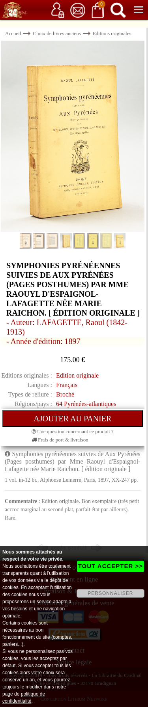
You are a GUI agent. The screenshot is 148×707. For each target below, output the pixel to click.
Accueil (13, 33)
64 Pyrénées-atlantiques (86, 403)
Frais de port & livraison (60, 440)
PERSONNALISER (110, 593)
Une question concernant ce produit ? (73, 431)
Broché (65, 394)
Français (66, 385)
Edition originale (77, 375)
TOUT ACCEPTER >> (110, 566)
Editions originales (112, 33)
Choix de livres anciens (57, 33)
